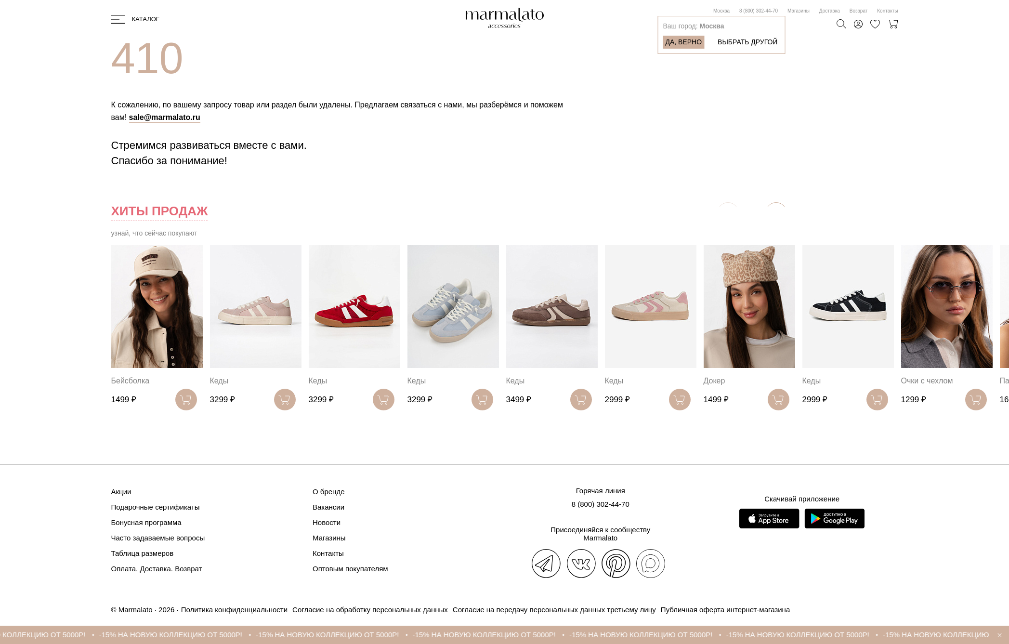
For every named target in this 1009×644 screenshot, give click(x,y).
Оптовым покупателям (350, 569)
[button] (776, 213)
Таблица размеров (142, 553)
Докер (714, 381)
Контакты (887, 10)
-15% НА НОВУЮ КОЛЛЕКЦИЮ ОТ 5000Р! (195, 635)
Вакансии (328, 507)
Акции (121, 491)
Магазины (798, 10)
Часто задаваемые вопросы (158, 538)
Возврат (859, 10)
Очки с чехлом (927, 381)
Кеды (219, 381)
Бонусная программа (146, 522)
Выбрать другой (747, 42)
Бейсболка (130, 381)
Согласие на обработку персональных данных (370, 609)
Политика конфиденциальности (234, 609)
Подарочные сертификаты (155, 507)
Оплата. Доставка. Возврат (156, 569)
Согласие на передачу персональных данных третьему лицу (554, 609)
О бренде (329, 491)
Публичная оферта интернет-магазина (725, 609)
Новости (327, 522)
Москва (721, 10)
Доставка (829, 10)
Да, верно (683, 42)
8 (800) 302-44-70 (758, 10)
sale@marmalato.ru (164, 117)
